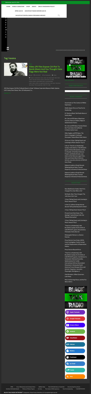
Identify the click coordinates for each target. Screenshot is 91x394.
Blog (4, 29)
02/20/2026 (56, 39)
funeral (38, 75)
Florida (34, 75)
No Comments (7, 42)
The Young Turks (38, 80)
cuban (45, 73)
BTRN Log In (67, 6)
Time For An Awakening (68, 384)
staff (5, 39)
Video (55, 70)
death (52, 73)
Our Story (40, 384)
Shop (34, 6)
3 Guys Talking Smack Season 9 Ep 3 (75, 205)
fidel (56, 73)
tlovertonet (68, 98)
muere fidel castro (40, 77)
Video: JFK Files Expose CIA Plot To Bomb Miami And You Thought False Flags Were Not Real (45, 65)
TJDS (44, 80)
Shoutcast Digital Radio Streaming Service (53, 11)
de (47, 73)
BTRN (55, 24)
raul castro (52, 78)
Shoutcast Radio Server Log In (26, 11)
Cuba (42, 73)
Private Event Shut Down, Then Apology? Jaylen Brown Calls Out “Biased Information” (56, 32)
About (40, 6)
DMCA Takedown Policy (53, 6)
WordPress (40, 388)
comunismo (37, 73)
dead (50, 73)
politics (37, 78)
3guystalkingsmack (75, 39)
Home (15, 6)
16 (76, 45)
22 (84, 45)
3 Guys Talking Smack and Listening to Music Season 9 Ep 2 (78, 34)
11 (69, 45)
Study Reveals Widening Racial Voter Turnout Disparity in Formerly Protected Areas (76, 163)
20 (81, 45)
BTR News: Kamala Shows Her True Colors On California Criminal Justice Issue (76, 123)
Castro (32, 73)
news (34, 78)
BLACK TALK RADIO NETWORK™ (13, 388)
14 (73, 45)
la (50, 75)
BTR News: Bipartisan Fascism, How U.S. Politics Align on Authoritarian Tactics (75, 116)
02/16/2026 (72, 42)
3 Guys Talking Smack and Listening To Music (76, 29)
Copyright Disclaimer (80, 384)
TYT (47, 80)
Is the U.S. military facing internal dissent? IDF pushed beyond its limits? (33, 33)
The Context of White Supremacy (52, 384)
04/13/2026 (12, 39)
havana (42, 75)
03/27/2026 (34, 39)
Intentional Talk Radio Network (12, 384)
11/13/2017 (37, 70)
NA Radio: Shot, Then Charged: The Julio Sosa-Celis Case (11, 34)
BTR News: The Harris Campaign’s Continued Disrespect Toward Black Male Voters (76, 131)
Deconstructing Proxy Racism (74, 382)
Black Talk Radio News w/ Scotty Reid (56, 382)
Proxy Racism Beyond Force (73, 245)
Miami (34, 77)
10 (68, 45)
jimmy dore (47, 75)
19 (80, 45)
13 (72, 45)
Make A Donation (25, 6)
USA (49, 80)
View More (7, 44)
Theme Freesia (33, 388)
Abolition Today (42, 382)
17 (77, 45)
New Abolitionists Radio (13, 29)
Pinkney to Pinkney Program (28, 384)
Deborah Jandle (69, 161)
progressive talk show (44, 78)
